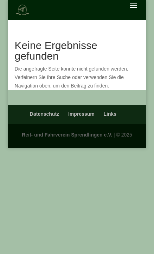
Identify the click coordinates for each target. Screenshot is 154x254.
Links (110, 114)
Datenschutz (44, 114)
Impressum (81, 114)
